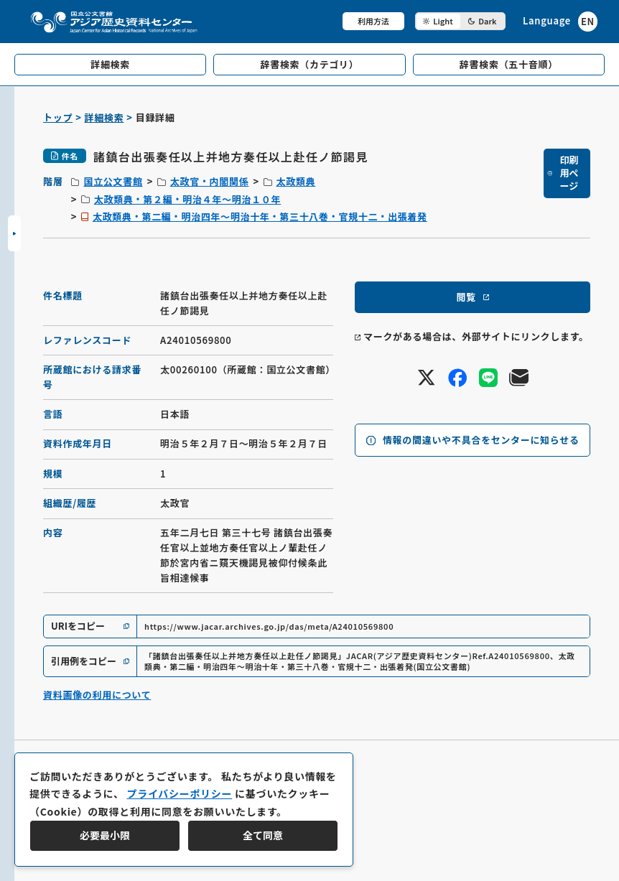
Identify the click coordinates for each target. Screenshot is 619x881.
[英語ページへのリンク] (560, 21)
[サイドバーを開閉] (14, 233)
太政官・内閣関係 (209, 181)
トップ (58, 117)
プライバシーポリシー (179, 793)
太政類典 (296, 181)
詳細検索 (104, 117)
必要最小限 (105, 835)
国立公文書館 (112, 181)
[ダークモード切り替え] (460, 21)
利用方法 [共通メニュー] (373, 21)
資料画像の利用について (97, 694)
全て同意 (263, 835)
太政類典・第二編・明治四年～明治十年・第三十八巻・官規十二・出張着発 (260, 216)
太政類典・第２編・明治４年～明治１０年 (187, 199)
